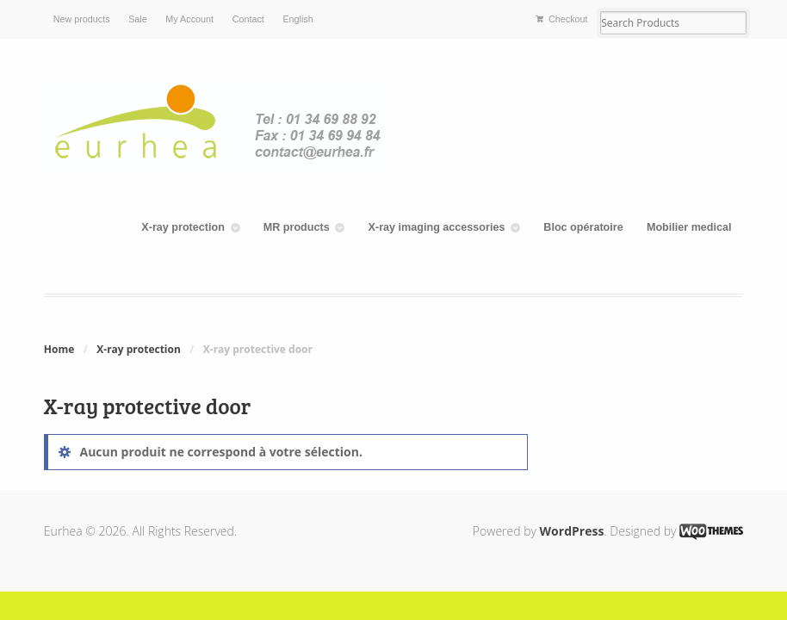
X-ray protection (183, 227)
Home (59, 349)
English (297, 19)
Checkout (568, 19)
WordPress (572, 531)
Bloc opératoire (583, 227)
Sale (137, 19)
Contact (248, 19)
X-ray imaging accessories (437, 227)
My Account (189, 19)
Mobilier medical (689, 227)
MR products (296, 227)
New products (81, 19)
